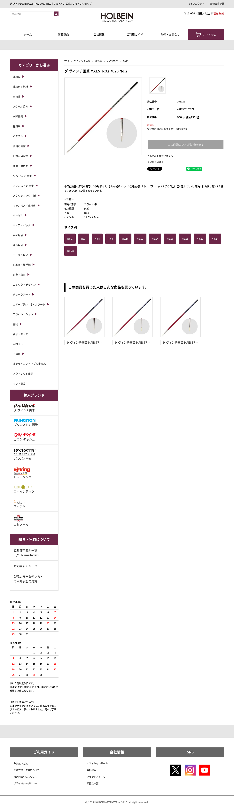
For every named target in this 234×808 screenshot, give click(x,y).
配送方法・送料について (26, 770)
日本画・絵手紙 (22, 264)
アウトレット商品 (23, 373)
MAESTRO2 (112, 61)
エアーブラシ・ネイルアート (29, 304)
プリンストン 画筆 (23, 185)
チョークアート (21, 294)
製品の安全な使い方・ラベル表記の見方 (28, 578)
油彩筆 (98, 61)
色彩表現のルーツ (25, 566)
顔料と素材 (19, 146)
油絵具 (16, 77)
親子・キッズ (20, 334)
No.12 (140, 238)
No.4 (83, 238)
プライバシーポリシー (25, 783)
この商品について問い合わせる (186, 144)
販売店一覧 (92, 783)
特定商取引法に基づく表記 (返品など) (167, 129)
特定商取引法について (25, 777)
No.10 (125, 238)
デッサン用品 (20, 255)
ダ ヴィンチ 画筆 (22, 175)
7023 (126, 61)
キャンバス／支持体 (24, 205)
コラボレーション (23, 314)
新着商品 (63, 34)
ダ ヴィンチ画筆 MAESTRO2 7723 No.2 (92, 342)
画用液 (16, 96)
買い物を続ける (155, 162)
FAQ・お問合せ (170, 34)
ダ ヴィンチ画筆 (82, 61)
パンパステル (24, 454)
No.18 (185, 238)
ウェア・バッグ (22, 225)
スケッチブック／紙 (24, 195)
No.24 (215, 238)
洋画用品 (18, 245)
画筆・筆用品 (20, 166)
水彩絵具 (18, 116)
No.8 (110, 238)
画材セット (19, 344)
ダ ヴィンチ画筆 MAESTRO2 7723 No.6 (188, 342)
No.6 (97, 238)
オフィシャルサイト (97, 763)
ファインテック (24, 489)
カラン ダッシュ (24, 437)
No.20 (200, 238)
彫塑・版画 (19, 274)
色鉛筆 (16, 126)
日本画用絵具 (20, 156)
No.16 (170, 238)
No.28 (70, 251)
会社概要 (91, 770)
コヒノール (21, 520)
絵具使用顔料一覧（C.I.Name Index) (26, 552)
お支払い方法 (21, 763)
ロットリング (22, 473)
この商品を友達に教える (160, 156)
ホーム (28, 34)
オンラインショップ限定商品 (29, 363)
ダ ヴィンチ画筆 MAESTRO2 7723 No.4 (140, 342)
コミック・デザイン (24, 284)
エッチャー (21, 504)
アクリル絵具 (20, 106)
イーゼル (18, 215)
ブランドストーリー (97, 777)
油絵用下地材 (20, 86)
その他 (16, 354)
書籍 (15, 324)
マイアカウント (196, 3)
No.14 (155, 238)
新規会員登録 (217, 3)
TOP (66, 61)
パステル (18, 136)
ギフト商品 (19, 383)
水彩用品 (18, 235)
